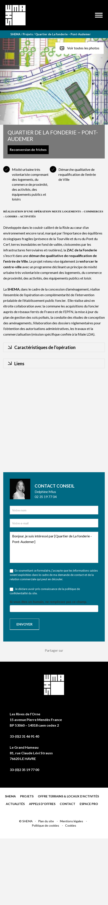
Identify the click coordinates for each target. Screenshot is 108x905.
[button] (8, 81)
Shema (10, 796)
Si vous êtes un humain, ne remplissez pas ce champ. (48, 602)
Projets (27, 796)
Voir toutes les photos (79, 48)
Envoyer (24, 624)
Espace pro (89, 804)
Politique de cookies (46, 825)
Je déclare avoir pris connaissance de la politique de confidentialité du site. (45, 591)
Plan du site (46, 821)
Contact (67, 804)
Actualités (15, 804)
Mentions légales (72, 821)
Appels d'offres (42, 804)
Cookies (70, 825)
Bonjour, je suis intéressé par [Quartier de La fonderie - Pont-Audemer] (54, 547)
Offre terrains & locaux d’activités (68, 796)
